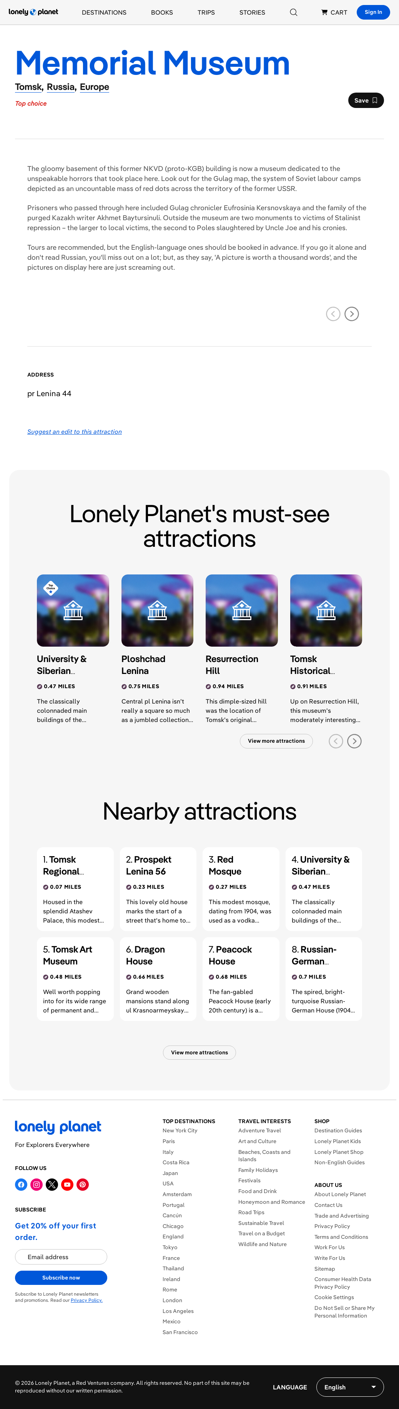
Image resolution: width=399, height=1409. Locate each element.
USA (168, 1183)
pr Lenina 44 (49, 393)
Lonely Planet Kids (337, 1141)
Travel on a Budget (261, 1233)
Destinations (104, 12)
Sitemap (324, 1268)
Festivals (249, 1180)
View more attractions (276, 740)
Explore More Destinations (196, 1342)
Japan (170, 1173)
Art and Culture (257, 1141)
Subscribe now (61, 1277)
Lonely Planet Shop (339, 1151)
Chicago (173, 1226)
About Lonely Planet (340, 1194)
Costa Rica (176, 1162)
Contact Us (328, 1205)
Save (366, 102)
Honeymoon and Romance (271, 1201)
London (172, 1300)
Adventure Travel (259, 1130)
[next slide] (351, 314)
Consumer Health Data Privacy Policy (342, 1283)
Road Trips (251, 1212)
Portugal (174, 1205)
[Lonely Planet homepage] (33, 12)
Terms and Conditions (341, 1236)
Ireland (171, 1279)
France (171, 1258)
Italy (168, 1151)
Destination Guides (338, 1130)
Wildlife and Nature (262, 1244)
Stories (252, 12)
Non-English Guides (339, 1162)
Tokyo (170, 1247)
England (173, 1236)
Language (290, 1387)
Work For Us (329, 1247)
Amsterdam (177, 1194)
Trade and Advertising (341, 1215)
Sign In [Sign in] (373, 11)
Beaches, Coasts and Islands (264, 1155)
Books (162, 12)
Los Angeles (178, 1311)
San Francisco (180, 1332)
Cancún (172, 1215)
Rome (170, 1289)
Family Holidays (258, 1170)
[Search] (294, 12)
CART (334, 12)
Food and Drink (257, 1191)
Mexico (172, 1321)
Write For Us (329, 1258)
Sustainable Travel (261, 1223)
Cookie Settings (334, 1297)
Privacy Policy (332, 1226)
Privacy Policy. (87, 1300)
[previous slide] (333, 314)
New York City (180, 1130)
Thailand (173, 1268)
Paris (169, 1141)
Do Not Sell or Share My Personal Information (344, 1311)
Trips (206, 12)
